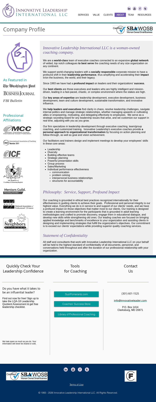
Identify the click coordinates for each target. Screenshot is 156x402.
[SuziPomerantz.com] (76, 294)
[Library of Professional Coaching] (76, 314)
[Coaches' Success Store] (76, 304)
